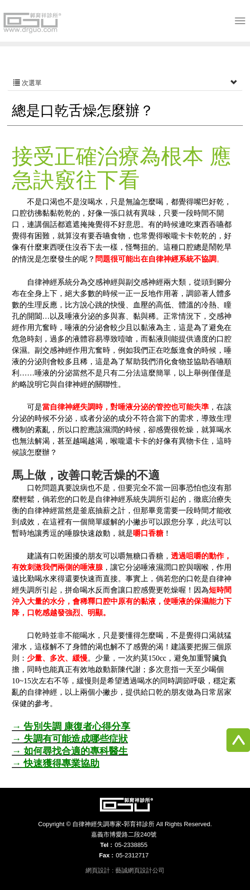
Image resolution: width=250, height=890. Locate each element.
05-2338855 (131, 844)
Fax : (106, 855)
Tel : (106, 844)
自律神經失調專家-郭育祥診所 (33, 23)
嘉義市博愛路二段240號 (124, 834)
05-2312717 (132, 855)
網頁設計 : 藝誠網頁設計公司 (125, 870)
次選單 (125, 82)
